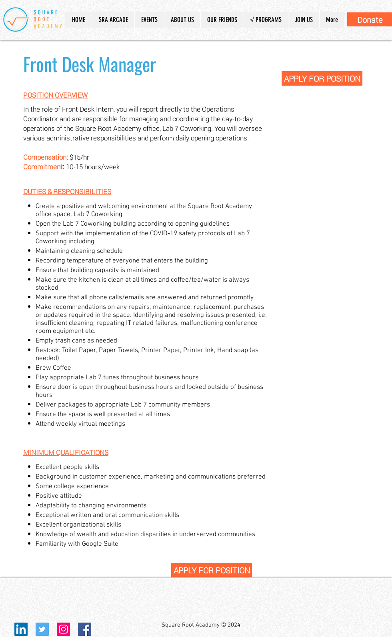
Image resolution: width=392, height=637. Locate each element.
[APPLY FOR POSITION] (322, 78)
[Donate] (369, 19)
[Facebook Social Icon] (84, 629)
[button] (182, 20)
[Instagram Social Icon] (63, 629)
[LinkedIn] (21, 629)
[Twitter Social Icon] (42, 629)
